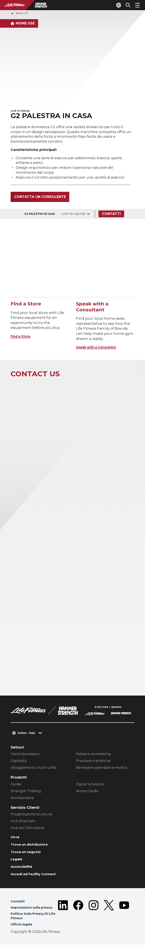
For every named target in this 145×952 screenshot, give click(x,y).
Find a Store (22, 338)
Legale (17, 863)
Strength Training (26, 793)
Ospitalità (19, 763)
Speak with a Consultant (99, 349)
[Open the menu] (137, 5)
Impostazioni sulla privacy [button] (34, 914)
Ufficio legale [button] (23, 932)
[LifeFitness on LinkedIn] (63, 920)
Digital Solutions (90, 786)
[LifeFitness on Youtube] (124, 920)
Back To (19, 13)
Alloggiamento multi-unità (33, 769)
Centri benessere (25, 756)
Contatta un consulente (40, 199)
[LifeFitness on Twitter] (109, 920)
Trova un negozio (27, 855)
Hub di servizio (23, 823)
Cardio (16, 786)
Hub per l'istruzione (27, 830)
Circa (16, 839)
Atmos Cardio (87, 793)
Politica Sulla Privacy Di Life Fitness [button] (35, 922)
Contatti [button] (18, 907)
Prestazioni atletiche (93, 763)
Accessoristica (22, 800)
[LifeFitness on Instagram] (93, 920)
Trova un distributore (31, 847)
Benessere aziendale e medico (101, 769)
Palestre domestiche (93, 756)
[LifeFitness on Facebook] (78, 920)
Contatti (112, 216)
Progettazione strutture (31, 816)
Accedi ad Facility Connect (37, 879)
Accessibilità (23, 871)
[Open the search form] (126, 5)
